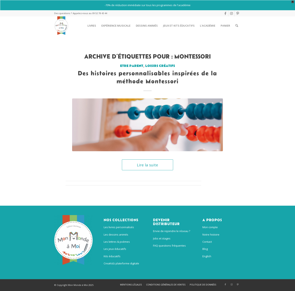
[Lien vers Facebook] (225, 13)
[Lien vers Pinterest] (238, 13)
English (206, 256)
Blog (205, 249)
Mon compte (210, 227)
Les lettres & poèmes (117, 242)
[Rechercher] (237, 25)
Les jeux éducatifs (115, 249)
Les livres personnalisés (119, 227)
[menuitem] (92, 25)
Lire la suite (147, 164)
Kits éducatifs (112, 256)
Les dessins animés (116, 234)
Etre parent (131, 66)
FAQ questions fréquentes (169, 245)
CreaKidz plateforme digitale (121, 263)
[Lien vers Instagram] (231, 13)
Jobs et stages (161, 238)
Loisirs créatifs (160, 66)
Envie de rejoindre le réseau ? (171, 231)
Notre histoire (210, 234)
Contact (207, 242)
